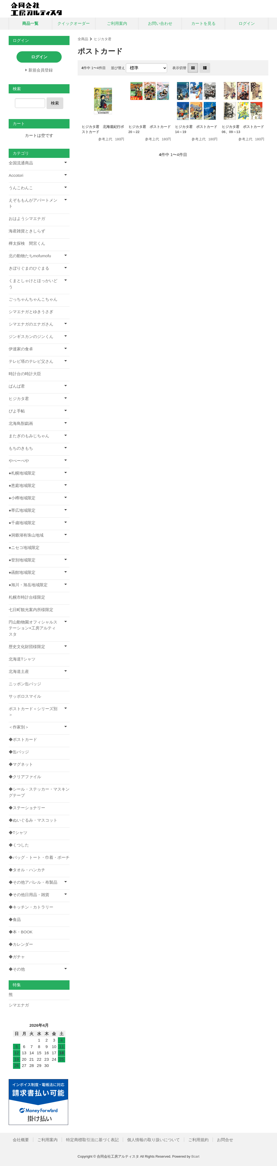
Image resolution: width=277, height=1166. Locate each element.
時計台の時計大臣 (25, 373)
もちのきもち (21, 448)
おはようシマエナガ (27, 218)
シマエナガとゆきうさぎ (31, 311)
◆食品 (15, 919)
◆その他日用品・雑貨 (29, 894)
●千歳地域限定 (22, 522)
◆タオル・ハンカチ (27, 869)
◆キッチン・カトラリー (31, 907)
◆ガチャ (17, 956)
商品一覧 (30, 23)
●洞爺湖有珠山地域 (26, 535)
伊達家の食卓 (21, 349)
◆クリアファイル (25, 776)
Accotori (16, 175)
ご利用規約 (198, 1139)
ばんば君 (17, 386)
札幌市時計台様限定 (27, 597)
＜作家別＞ (19, 727)
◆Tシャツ (18, 832)
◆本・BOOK (20, 932)
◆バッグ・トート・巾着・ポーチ (39, 857)
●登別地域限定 (22, 560)
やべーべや (19, 460)
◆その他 (17, 969)
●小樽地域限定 (22, 498)
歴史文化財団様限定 (27, 646)
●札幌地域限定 (22, 473)
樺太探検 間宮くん (27, 243)
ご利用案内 (117, 23)
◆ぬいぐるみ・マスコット (33, 820)
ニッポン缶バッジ (25, 684)
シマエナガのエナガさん (31, 324)
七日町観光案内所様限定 (31, 609)
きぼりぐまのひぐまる (29, 268)
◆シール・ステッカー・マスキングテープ (39, 792)
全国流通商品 (21, 163)
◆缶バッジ (19, 752)
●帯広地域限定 (22, 510)
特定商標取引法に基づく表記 (92, 1139)
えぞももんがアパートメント (33, 203)
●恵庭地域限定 (22, 485)
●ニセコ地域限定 (24, 547)
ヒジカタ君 (102, 39)
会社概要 (21, 1139)
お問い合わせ (160, 23)
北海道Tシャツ (22, 659)
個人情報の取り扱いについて (153, 1139)
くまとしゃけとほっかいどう (33, 283)
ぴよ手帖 (17, 411)
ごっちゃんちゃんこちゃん (33, 299)
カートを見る (203, 23)
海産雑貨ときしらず (27, 231)
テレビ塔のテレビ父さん (31, 361)
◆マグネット (21, 764)
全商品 (83, 39)
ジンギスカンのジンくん (31, 336)
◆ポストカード (23, 739)
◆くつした (19, 845)
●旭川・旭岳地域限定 (28, 584)
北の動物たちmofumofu (30, 255)
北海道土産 (19, 671)
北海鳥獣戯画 (21, 423)
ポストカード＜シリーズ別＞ (33, 711)
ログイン (247, 23)
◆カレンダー (21, 944)
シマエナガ (19, 1005)
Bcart (195, 1156)
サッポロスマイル (25, 696)
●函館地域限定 (22, 572)
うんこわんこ (21, 187)
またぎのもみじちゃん (29, 435)
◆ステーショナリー (27, 807)
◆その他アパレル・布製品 (33, 882)
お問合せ (225, 1139)
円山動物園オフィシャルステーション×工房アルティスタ (33, 628)
